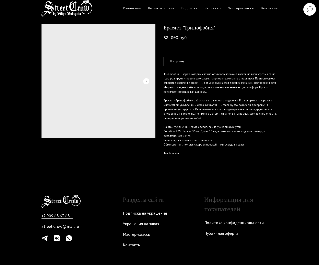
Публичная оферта (221, 233)
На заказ (213, 8)
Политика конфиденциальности (234, 222)
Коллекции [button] (132, 8)
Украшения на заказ (141, 223)
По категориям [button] (161, 8)
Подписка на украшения (145, 213)
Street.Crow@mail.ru (60, 226)
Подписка (189, 8)
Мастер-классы (241, 8)
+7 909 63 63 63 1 (57, 215)
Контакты (269, 8)
